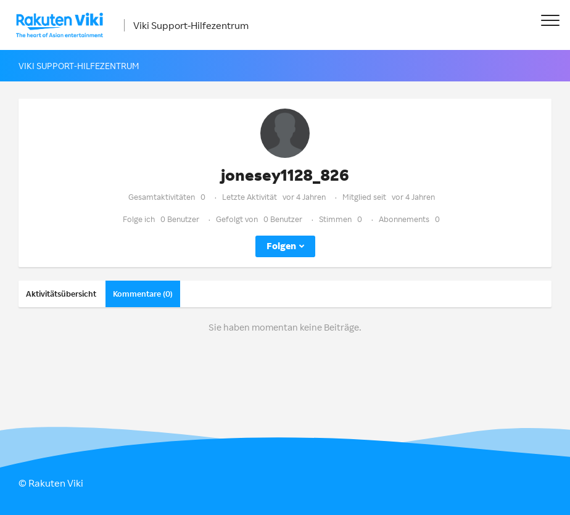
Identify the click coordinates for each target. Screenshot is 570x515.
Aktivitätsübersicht (61, 294)
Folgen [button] (281, 246)
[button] (550, 20)
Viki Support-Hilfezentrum (191, 25)
